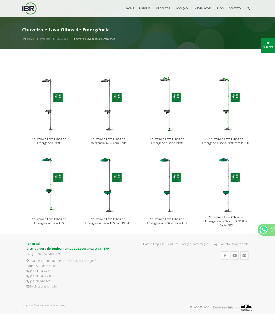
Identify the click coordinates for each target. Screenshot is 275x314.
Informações (203, 8)
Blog (220, 8)
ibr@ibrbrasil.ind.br (41, 286)
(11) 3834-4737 (38, 271)
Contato (235, 8)
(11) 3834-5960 (38, 276)
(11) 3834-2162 (38, 281)
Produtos (163, 8)
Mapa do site (240, 244)
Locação (182, 8)
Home (130, 8)
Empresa (144, 8)
